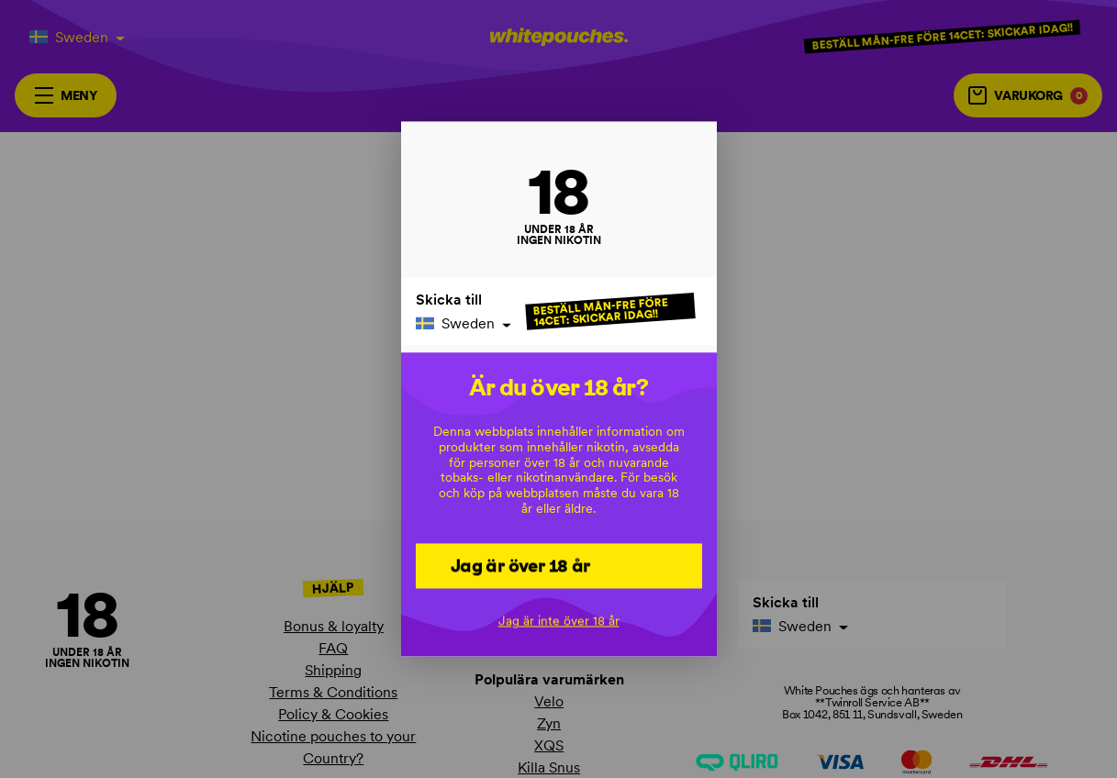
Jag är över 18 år (520, 565)
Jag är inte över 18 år (559, 621)
